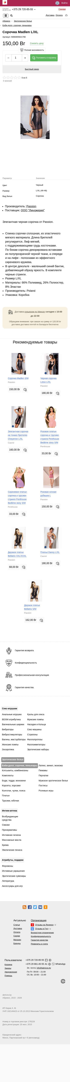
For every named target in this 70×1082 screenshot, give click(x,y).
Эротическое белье (23, 21)
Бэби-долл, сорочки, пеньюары (17, 25)
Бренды (17, 943)
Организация (38, 920)
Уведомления (11, 972)
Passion (31, 206)
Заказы (8, 968)
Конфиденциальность (41, 936)
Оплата (59, 15)
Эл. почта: (39, 968)
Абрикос (6, 21)
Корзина (8, 964)
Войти (61, 3)
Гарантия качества (39, 940)
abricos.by (6, 995)
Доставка (50, 15)
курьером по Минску (35, 311)
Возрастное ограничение (42, 932)
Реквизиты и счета (39, 944)
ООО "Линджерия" (33, 210)
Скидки (62, 9)
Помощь (8, 975)
